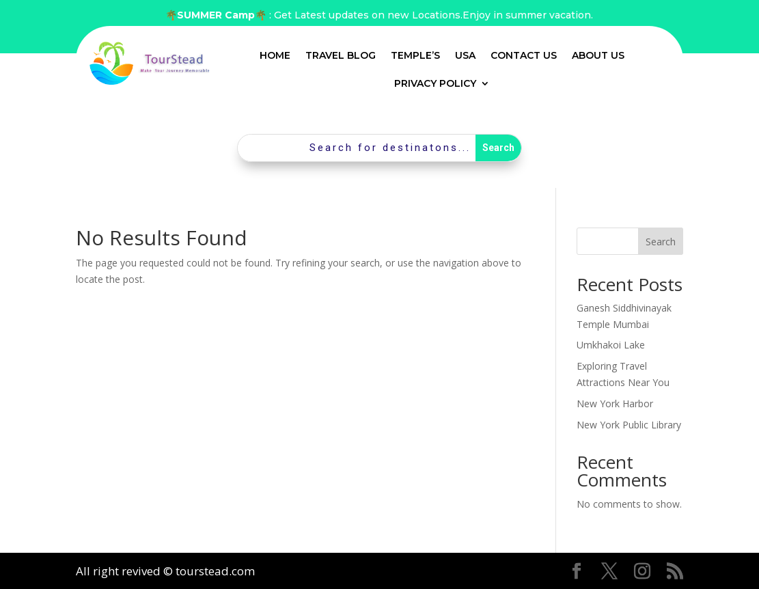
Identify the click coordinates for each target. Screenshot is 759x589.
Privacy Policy (435, 83)
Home (275, 55)
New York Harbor (615, 403)
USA (465, 55)
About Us (598, 55)
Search (661, 241)
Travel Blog (340, 55)
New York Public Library (629, 424)
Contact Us (524, 55)
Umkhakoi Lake (611, 344)
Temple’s (415, 55)
